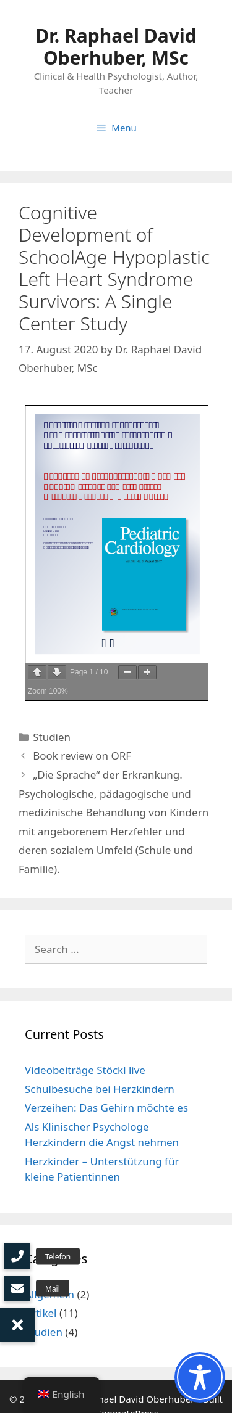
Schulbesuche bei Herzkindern (99, 1089)
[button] (17, 1325)
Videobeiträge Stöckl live (85, 1070)
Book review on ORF (82, 755)
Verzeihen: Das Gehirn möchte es (106, 1107)
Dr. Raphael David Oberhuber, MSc (116, 46)
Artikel (40, 1313)
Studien (52, 737)
